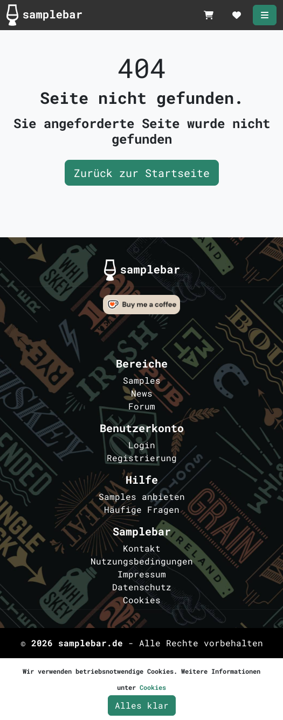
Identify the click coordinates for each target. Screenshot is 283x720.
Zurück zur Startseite (142, 173)
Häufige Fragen (142, 509)
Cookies (142, 599)
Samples (142, 380)
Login (141, 444)
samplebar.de (90, 642)
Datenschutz (141, 586)
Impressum (142, 574)
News (142, 393)
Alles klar (142, 705)
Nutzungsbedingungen (142, 561)
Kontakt (142, 548)
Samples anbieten (142, 496)
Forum (141, 406)
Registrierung (142, 457)
